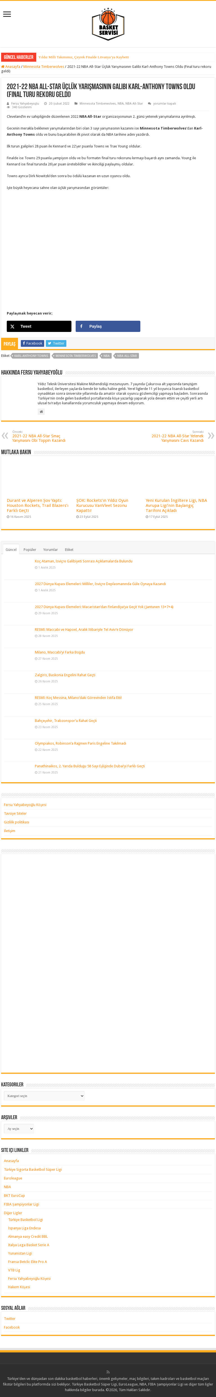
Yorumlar (50, 550)
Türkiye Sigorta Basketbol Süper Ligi (33, 1169)
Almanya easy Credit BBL (28, 1236)
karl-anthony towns (31, 356)
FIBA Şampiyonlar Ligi (21, 1204)
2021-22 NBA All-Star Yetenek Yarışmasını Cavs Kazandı (175, 436)
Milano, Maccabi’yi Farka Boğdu (60, 652)
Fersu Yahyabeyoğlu (25, 103)
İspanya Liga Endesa (24, 1228)
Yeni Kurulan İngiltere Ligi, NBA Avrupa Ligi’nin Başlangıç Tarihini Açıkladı (176, 505)
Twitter (9, 1319)
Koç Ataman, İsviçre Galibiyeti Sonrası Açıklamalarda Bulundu (83, 561)
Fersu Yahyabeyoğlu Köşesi (25, 805)
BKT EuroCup (14, 1195)
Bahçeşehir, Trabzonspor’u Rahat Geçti (66, 721)
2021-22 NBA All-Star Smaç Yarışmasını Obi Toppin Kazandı (41, 436)
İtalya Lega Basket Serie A (28, 1245)
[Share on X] (39, 326)
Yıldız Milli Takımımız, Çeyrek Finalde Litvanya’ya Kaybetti (84, 57)
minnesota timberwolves (76, 356)
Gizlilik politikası (16, 822)
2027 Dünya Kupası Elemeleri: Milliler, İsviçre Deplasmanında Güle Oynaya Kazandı (100, 584)
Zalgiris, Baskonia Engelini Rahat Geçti (65, 675)
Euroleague (13, 1178)
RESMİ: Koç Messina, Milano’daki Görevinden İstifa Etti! (78, 698)
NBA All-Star (134, 103)
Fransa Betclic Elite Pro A (27, 1262)
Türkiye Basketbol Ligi (25, 1220)
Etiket (69, 550)
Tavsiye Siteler (15, 813)
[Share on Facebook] (108, 326)
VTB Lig (14, 1270)
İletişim (9, 831)
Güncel (11, 550)
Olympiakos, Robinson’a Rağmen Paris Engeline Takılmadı (81, 743)
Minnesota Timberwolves (43, 66)
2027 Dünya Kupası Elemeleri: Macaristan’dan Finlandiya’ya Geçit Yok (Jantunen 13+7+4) (104, 607)
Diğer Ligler (13, 1213)
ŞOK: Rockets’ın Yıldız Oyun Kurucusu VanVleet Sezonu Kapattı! (102, 505)
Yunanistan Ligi (20, 1253)
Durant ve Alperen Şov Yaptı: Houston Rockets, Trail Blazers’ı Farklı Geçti (37, 505)
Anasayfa (10, 66)
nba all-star (127, 356)
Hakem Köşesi (19, 1287)
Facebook (12, 1327)
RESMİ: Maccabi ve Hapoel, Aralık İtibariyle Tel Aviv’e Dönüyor (84, 629)
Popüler (30, 550)
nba (107, 356)
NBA (121, 103)
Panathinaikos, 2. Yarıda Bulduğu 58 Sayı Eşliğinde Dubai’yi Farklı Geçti (90, 766)
